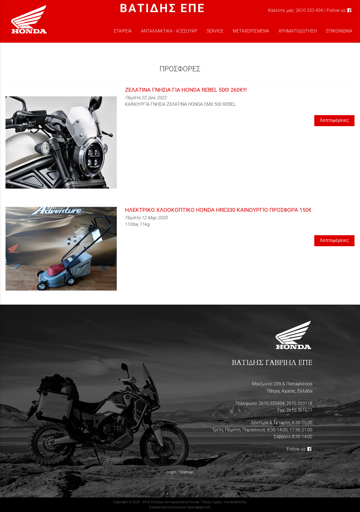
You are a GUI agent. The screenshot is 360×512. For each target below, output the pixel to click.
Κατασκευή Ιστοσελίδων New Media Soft (180, 507)
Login (171, 472)
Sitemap (186, 472)
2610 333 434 (309, 10)
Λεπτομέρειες (334, 120)
